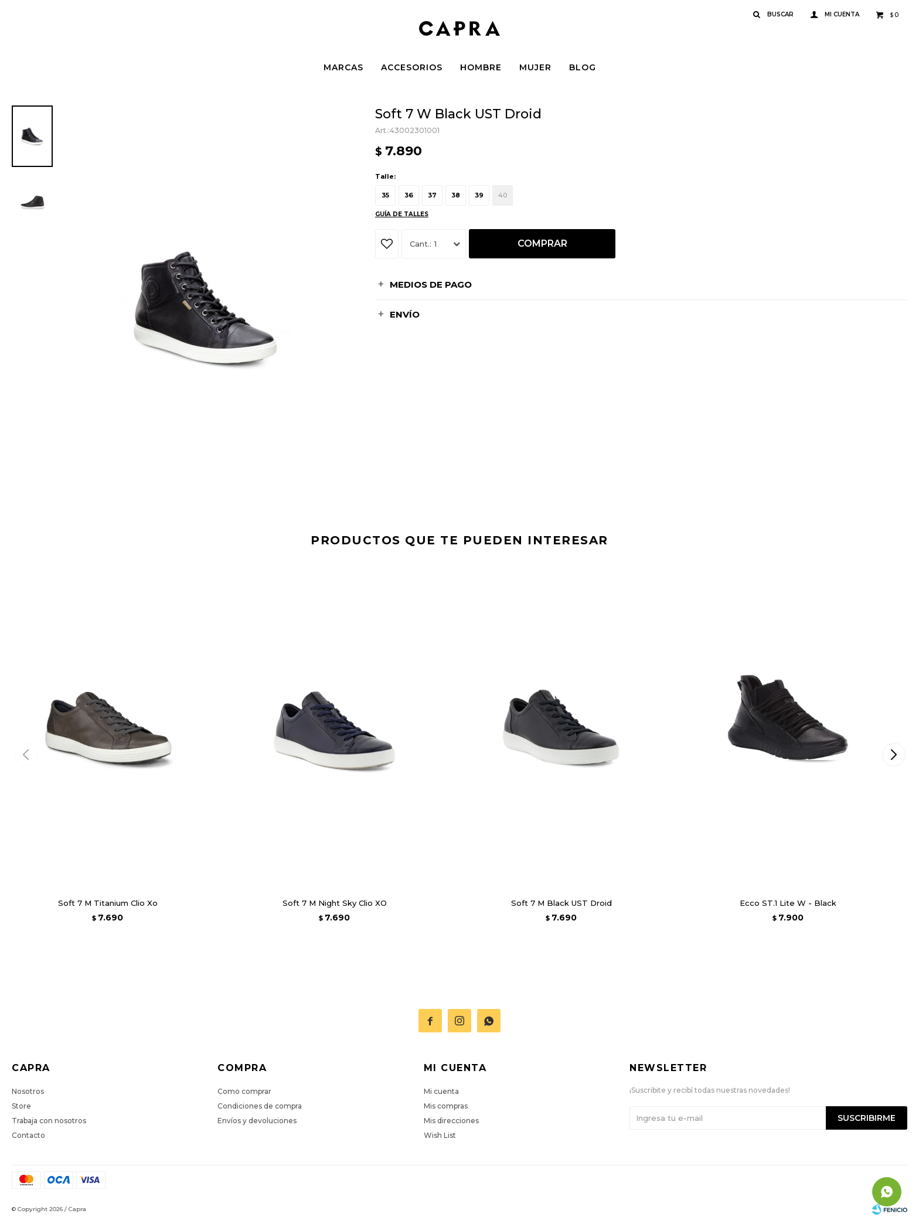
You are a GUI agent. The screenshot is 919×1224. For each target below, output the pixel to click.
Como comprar (244, 1091)
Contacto (28, 1135)
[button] (893, 755)
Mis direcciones (451, 1120)
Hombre (481, 67)
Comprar (542, 243)
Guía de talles (401, 214)
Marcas (343, 67)
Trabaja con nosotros (49, 1120)
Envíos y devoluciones (257, 1120)
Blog (582, 67)
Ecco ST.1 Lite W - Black (788, 903)
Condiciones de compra (259, 1106)
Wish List (440, 1135)
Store (21, 1106)
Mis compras (446, 1106)
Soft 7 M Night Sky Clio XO (334, 903)
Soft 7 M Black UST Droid (561, 903)
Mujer (535, 67)
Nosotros (28, 1091)
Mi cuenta (441, 1091)
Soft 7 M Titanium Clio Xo (108, 903)
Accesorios (412, 67)
